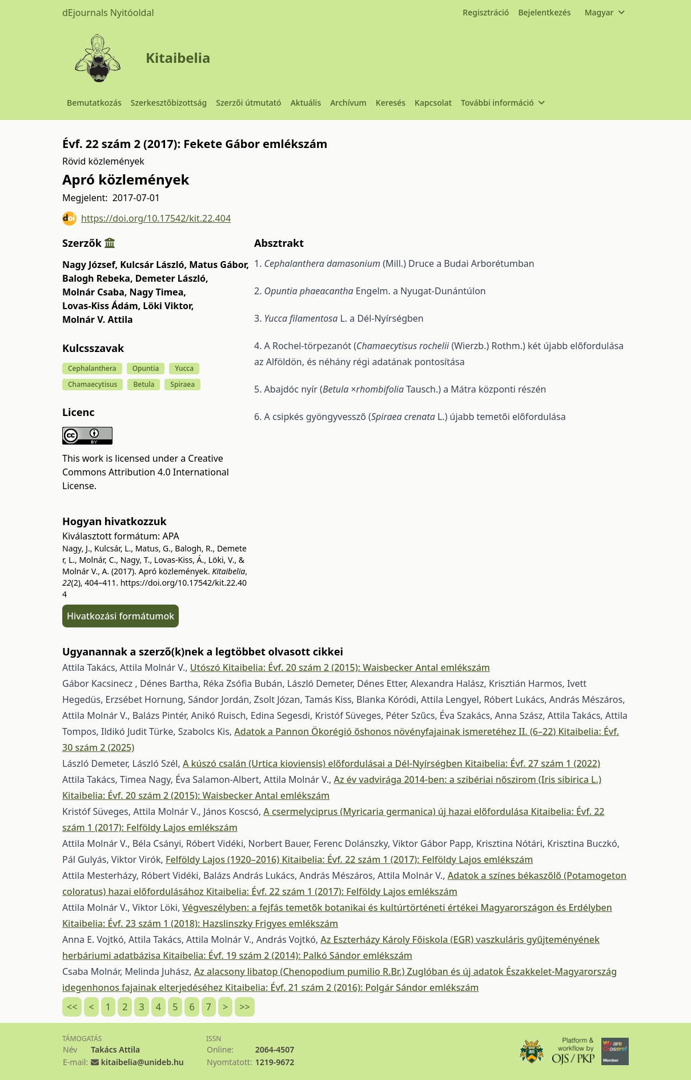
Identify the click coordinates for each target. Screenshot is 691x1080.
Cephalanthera (92, 368)
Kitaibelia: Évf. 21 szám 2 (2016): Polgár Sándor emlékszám (352, 987)
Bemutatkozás (94, 102)
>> (244, 1007)
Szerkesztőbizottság (169, 102)
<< (72, 1007)
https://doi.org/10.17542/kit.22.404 (146, 218)
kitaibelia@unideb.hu (142, 1062)
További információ (502, 102)
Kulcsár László (153, 264)
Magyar (604, 12)
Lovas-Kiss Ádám (101, 305)
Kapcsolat (433, 102)
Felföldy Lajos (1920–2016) (224, 859)
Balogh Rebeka (97, 278)
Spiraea (182, 384)
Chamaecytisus (92, 384)
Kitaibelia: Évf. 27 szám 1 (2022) (532, 763)
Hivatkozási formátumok (120, 616)
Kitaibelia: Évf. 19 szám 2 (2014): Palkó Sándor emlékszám (287, 955)
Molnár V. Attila (97, 319)
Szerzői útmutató (248, 102)
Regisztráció (486, 12)
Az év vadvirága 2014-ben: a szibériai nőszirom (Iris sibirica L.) (467, 779)
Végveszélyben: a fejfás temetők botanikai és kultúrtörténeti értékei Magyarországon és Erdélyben (397, 907)
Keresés (390, 102)
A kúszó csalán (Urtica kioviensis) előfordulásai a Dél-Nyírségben (324, 763)
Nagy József (90, 264)
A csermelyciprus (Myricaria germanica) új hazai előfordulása (397, 811)
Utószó (206, 667)
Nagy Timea (157, 292)
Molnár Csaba (94, 292)
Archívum (348, 102)
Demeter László (171, 278)
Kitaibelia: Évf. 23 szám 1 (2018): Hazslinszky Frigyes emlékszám (200, 923)
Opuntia (145, 368)
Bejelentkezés (544, 12)
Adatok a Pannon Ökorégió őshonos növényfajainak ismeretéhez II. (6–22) (396, 731)
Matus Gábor (219, 264)
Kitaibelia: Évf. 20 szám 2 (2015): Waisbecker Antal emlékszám (356, 667)
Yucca (184, 368)
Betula (143, 384)
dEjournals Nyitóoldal (108, 12)
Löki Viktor (168, 305)
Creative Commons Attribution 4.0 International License (145, 472)
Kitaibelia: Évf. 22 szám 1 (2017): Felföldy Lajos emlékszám (407, 859)
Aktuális (306, 102)
